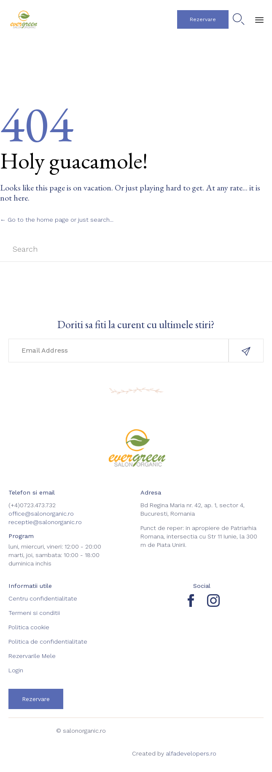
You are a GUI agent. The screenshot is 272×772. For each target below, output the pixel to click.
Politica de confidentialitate (47, 641)
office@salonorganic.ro (41, 513)
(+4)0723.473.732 (32, 505)
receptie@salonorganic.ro (45, 522)
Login (15, 670)
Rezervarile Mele (32, 655)
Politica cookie (28, 627)
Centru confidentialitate (42, 598)
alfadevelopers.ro (191, 753)
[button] (203, 19)
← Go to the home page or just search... (56, 219)
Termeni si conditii (34, 612)
